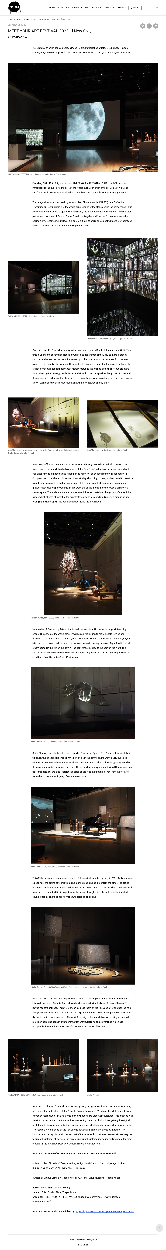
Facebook (149, 26)
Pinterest (155, 26)
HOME (52, 7)
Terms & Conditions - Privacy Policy (83, 1240)
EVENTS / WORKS (23, 19)
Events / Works (80, 7)
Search (136, 8)
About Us (109, 7)
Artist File (63, 7)
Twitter (142, 26)
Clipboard (96, 7)
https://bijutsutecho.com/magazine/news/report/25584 (105, 1211)
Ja (152, 7)
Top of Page (159, 1238)
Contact (121, 7)
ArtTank (14, 7)
